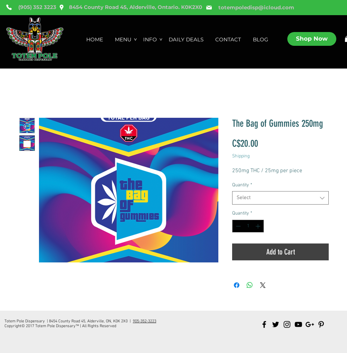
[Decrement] (237, 226)
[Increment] (258, 226)
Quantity (242, 185)
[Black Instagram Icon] (286, 324)
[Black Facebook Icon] (264, 324)
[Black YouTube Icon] (298, 324)
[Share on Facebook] (236, 285)
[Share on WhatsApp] (250, 285)
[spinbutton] (248, 226)
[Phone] (8, 7)
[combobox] (280, 198)
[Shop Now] (311, 39)
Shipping (241, 156)
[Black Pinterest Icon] (321, 324)
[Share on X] (263, 285)
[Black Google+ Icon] (309, 324)
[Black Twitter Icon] (275, 324)
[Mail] (209, 7)
